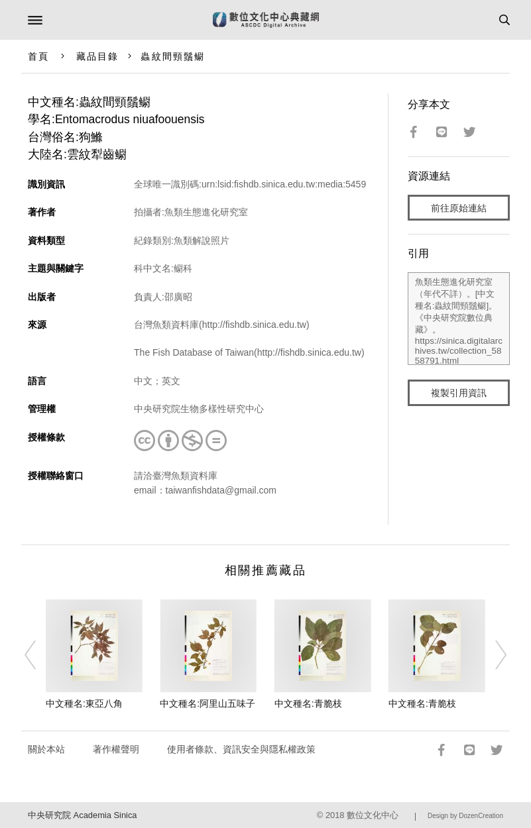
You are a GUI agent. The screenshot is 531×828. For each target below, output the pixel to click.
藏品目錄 (97, 56)
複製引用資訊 (459, 393)
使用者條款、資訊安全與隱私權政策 (241, 749)
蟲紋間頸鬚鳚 (173, 56)
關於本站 (46, 749)
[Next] (492, 655)
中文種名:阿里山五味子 (207, 703)
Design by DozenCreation (465, 815)
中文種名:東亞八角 (84, 703)
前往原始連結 (459, 208)
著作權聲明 (116, 749)
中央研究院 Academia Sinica (82, 815)
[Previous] (38, 655)
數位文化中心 (372, 815)
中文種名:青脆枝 (308, 703)
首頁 (38, 56)
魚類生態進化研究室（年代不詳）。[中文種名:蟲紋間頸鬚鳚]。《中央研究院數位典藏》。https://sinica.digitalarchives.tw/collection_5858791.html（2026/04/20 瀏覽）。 (459, 318)
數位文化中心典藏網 (266, 20)
